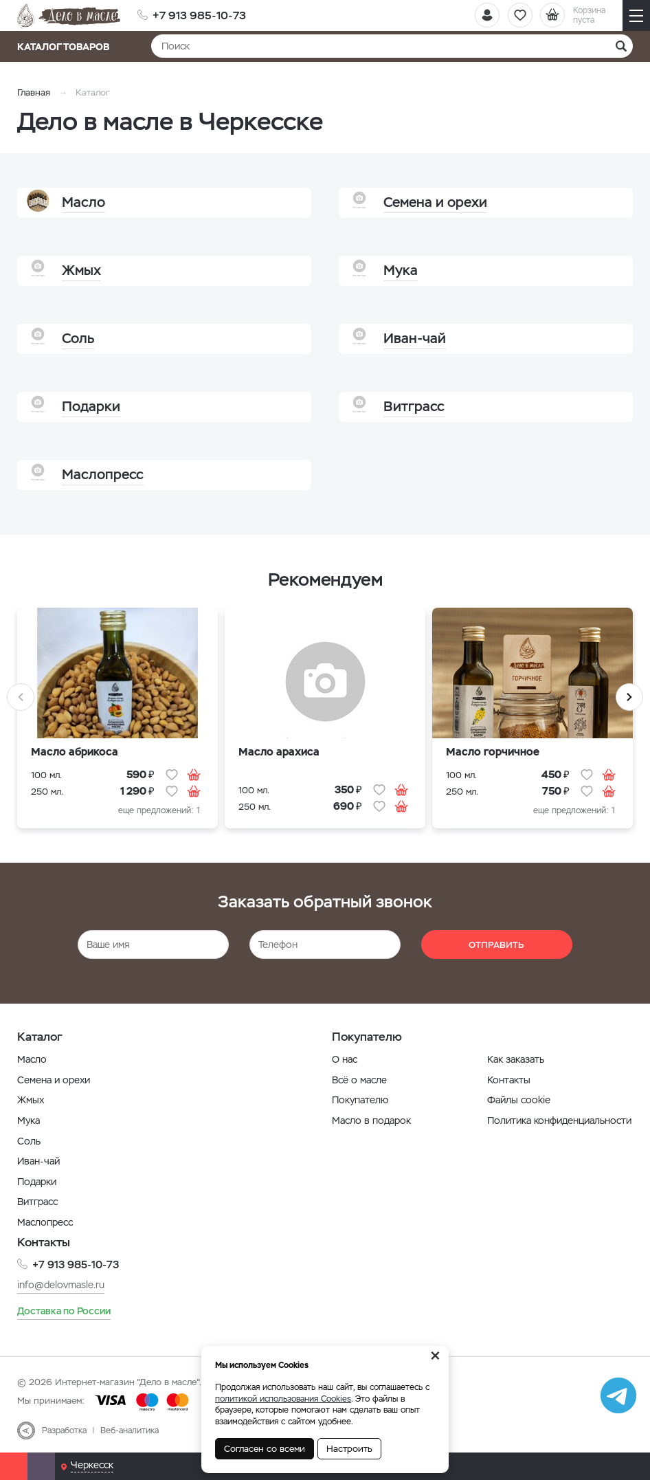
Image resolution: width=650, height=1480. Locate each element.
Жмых (30, 1100)
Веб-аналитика (129, 1430)
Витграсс (37, 1201)
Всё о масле (359, 1080)
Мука (28, 1120)
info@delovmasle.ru (60, 1285)
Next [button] (629, 697)
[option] (117, 721)
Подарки (36, 1181)
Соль (29, 1141)
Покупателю (360, 1100)
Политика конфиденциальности (559, 1120)
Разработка (64, 1430)
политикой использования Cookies (283, 1398)
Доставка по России (64, 1310)
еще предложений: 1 (159, 810)
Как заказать (515, 1059)
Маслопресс (45, 1222)
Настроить (349, 1449)
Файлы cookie (518, 1100)
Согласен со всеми (264, 1449)
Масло (32, 1059)
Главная (33, 92)
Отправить (496, 945)
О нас (344, 1059)
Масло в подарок (371, 1120)
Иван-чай (38, 1161)
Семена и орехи (53, 1080)
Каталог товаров (67, 47)
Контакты (508, 1080)
